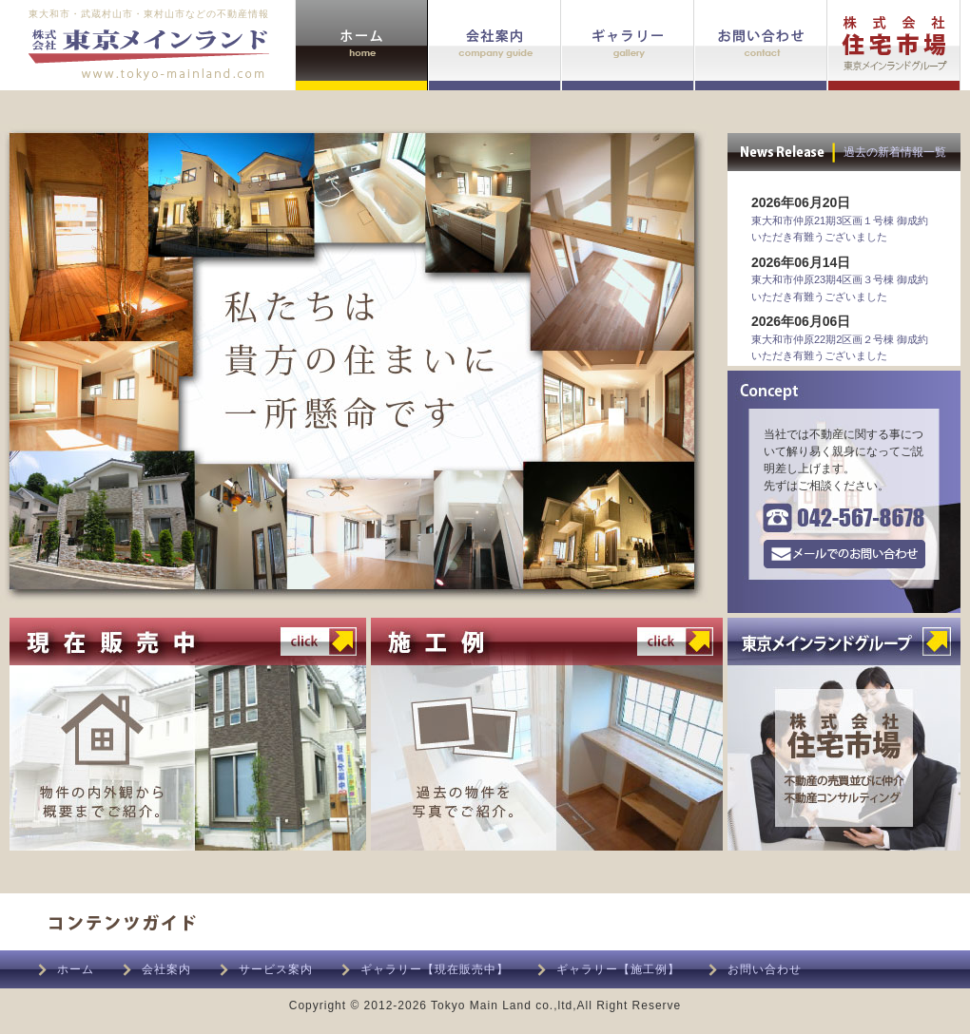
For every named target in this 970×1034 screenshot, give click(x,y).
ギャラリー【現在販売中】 (434, 969)
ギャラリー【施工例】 (618, 969)
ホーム (75, 969)
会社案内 (166, 969)
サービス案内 (276, 969)
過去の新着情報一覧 (895, 152)
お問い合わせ (765, 969)
